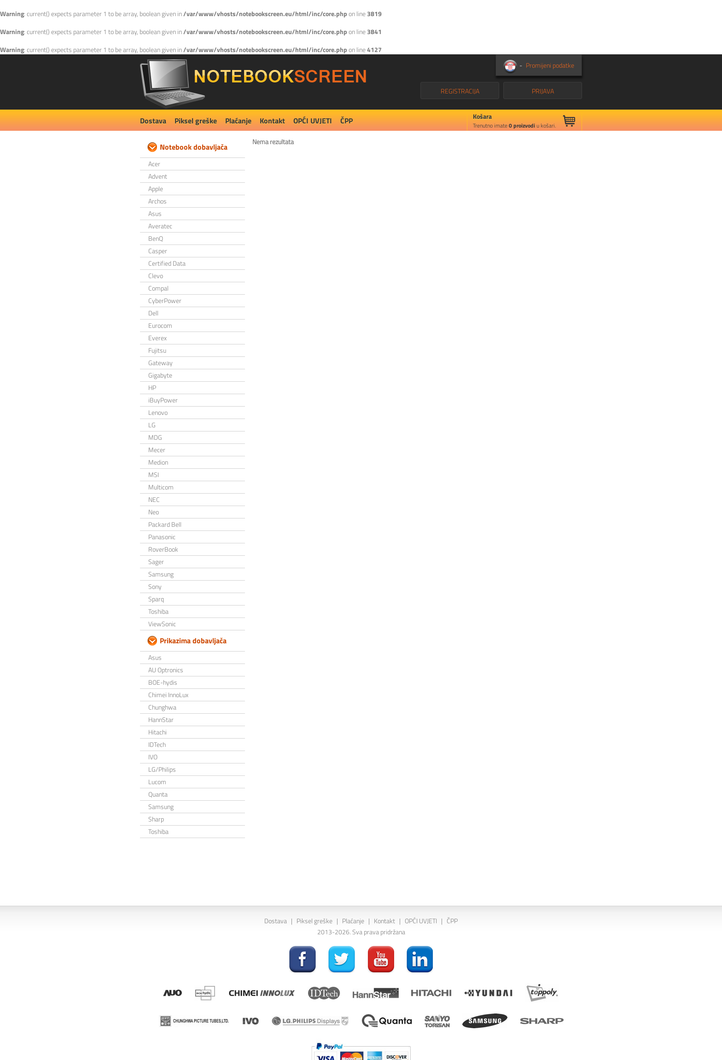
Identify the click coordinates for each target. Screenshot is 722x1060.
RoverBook (163, 549)
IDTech (157, 744)
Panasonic (161, 537)
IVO (152, 757)
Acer (154, 164)
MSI (153, 474)
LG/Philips (162, 769)
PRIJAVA (543, 91)
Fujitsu (157, 350)
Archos (157, 201)
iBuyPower (163, 400)
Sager (156, 561)
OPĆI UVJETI (312, 120)
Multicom (161, 487)
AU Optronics (165, 670)
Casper (157, 251)
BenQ (155, 238)
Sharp (156, 819)
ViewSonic (162, 624)
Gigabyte (160, 375)
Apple (155, 188)
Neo (153, 512)
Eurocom (160, 325)
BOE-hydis (162, 682)
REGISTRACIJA (460, 91)
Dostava (153, 120)
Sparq (156, 599)
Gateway (160, 362)
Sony (155, 586)
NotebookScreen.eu (253, 82)
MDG (155, 437)
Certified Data (167, 263)
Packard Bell (164, 524)
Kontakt (272, 120)
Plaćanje (238, 120)
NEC (154, 499)
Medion (158, 462)
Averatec (160, 226)
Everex (157, 338)
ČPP (346, 120)
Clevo (155, 275)
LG (152, 425)
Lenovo (158, 412)
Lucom (157, 781)
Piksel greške (196, 120)
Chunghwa (162, 707)
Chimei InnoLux (168, 694)
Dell (153, 313)
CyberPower (164, 300)
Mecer (156, 449)
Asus (155, 213)
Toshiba (158, 611)
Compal (158, 288)
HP (152, 387)
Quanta (158, 794)
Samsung (161, 574)
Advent (157, 176)
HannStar (161, 719)
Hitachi (157, 732)
